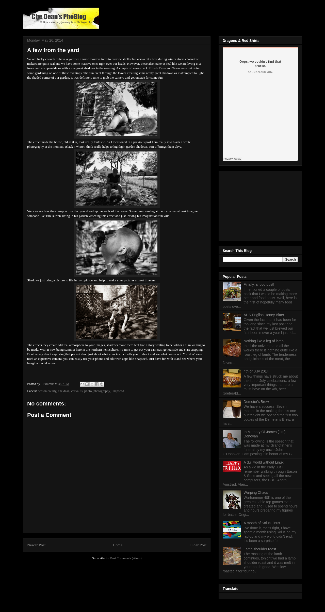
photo (88, 391)
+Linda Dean (157, 68)
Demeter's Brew (256, 402)
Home (117, 545)
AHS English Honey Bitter (264, 315)
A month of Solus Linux (262, 523)
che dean (64, 391)
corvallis (77, 391)
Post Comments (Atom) (126, 558)
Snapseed (117, 391)
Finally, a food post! (259, 284)
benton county (47, 391)
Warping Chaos (256, 492)
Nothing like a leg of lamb (264, 341)
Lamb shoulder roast (260, 549)
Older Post (198, 545)
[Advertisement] (254, 204)
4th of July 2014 (256, 371)
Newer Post (36, 545)
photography (101, 391)
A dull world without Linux (264, 462)
